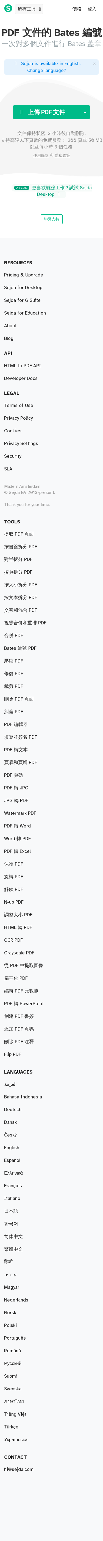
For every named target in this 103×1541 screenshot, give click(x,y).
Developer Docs (21, 378)
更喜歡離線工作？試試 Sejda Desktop (53, 191)
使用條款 (41, 156)
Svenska (12, 1388)
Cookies (12, 431)
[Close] (94, 64)
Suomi (10, 1376)
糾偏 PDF (13, 711)
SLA (8, 469)
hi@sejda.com (19, 1469)
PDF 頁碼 (13, 775)
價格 (77, 9)
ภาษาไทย (14, 1401)
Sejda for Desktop (23, 287)
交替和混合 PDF (20, 610)
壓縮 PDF (13, 661)
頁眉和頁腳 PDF (20, 762)
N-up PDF (14, 902)
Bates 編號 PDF (20, 648)
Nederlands (16, 1300)
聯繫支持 (51, 219)
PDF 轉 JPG (16, 788)
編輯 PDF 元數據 (21, 991)
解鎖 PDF (13, 889)
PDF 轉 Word (17, 826)
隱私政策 (62, 156)
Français (13, 1185)
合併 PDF (13, 635)
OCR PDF (13, 940)
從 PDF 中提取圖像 (23, 965)
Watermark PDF (20, 813)
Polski (10, 1325)
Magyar (11, 1287)
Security (12, 456)
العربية (10, 1084)
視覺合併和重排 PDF (25, 623)
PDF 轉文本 (16, 749)
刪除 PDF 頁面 (19, 699)
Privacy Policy (18, 418)
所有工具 (30, 9)
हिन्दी (8, 1262)
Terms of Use (18, 405)
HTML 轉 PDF (18, 927)
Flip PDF (12, 1054)
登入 (92, 9)
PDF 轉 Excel (17, 851)
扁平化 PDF (16, 978)
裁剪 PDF (13, 686)
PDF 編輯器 (16, 724)
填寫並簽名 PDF (20, 737)
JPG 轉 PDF (16, 800)
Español (12, 1160)
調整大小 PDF (18, 914)
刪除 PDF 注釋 (19, 1041)
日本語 (11, 1211)
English (11, 1147)
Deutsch (12, 1109)
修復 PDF (13, 673)
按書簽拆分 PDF (20, 546)
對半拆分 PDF (18, 559)
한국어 (11, 1223)
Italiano (12, 1198)
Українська (15, 1439)
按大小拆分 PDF (20, 584)
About (10, 325)
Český (10, 1135)
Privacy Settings (21, 443)
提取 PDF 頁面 (19, 534)
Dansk (10, 1122)
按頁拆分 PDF (18, 572)
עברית (10, 1274)
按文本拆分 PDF (20, 597)
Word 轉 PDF (17, 838)
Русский (12, 1363)
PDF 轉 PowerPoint (24, 1003)
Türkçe (11, 1427)
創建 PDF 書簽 (19, 1016)
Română (12, 1350)
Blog (8, 338)
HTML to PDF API (22, 365)
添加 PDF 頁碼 (19, 1029)
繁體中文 (13, 1249)
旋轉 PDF (13, 876)
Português (15, 1338)
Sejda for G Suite (22, 300)
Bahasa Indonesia (23, 1097)
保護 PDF (13, 864)
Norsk (10, 1312)
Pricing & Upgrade (23, 275)
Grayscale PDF (19, 953)
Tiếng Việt (15, 1414)
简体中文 (13, 1236)
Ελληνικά (13, 1173)
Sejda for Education (25, 313)
